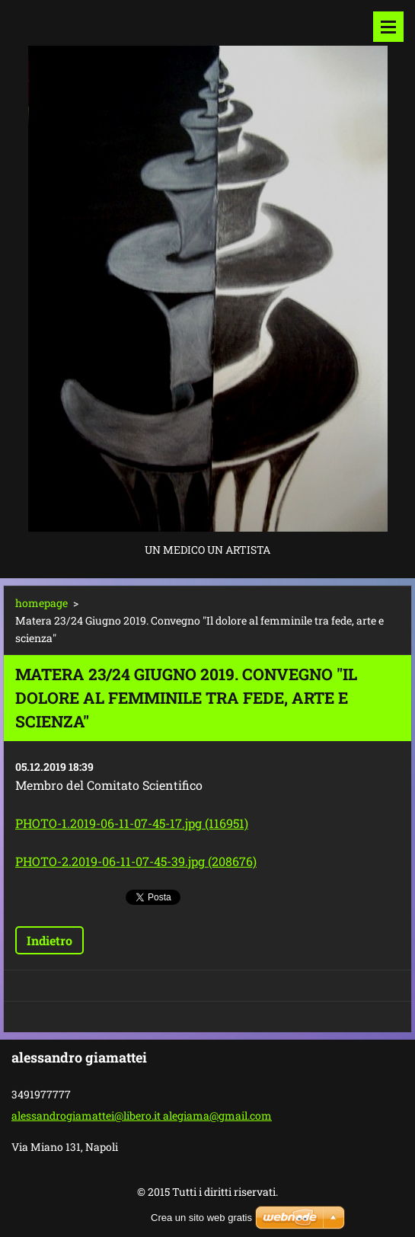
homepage (41, 603)
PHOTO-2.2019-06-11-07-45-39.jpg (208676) (136, 861)
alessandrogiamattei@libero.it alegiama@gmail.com (141, 1115)
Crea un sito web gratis (201, 1217)
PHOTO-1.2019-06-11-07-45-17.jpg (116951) (131, 823)
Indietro (49, 940)
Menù (388, 26)
